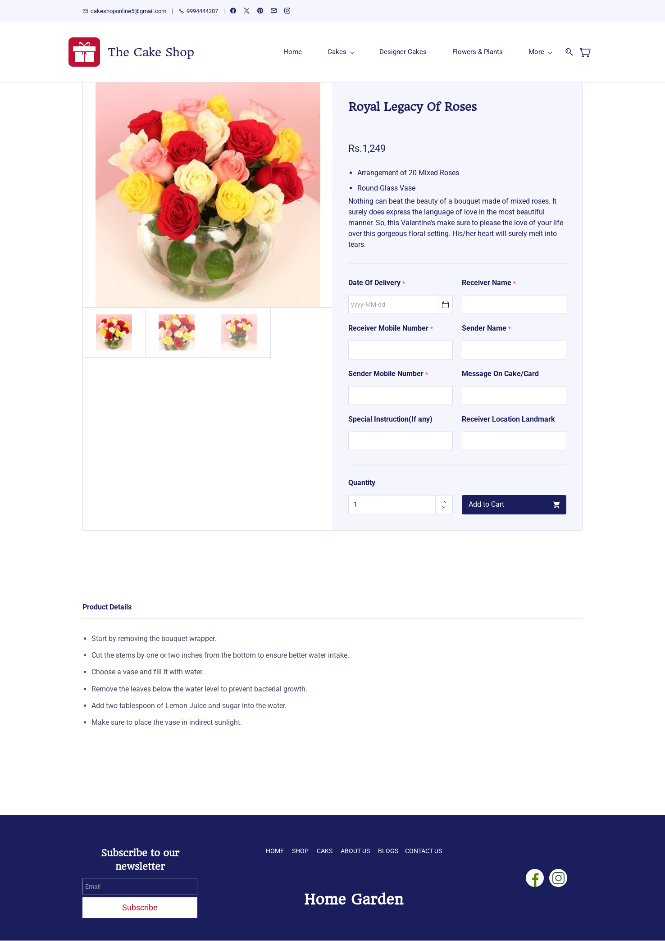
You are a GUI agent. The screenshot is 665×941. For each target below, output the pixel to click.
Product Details (107, 607)
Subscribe (140, 908)
